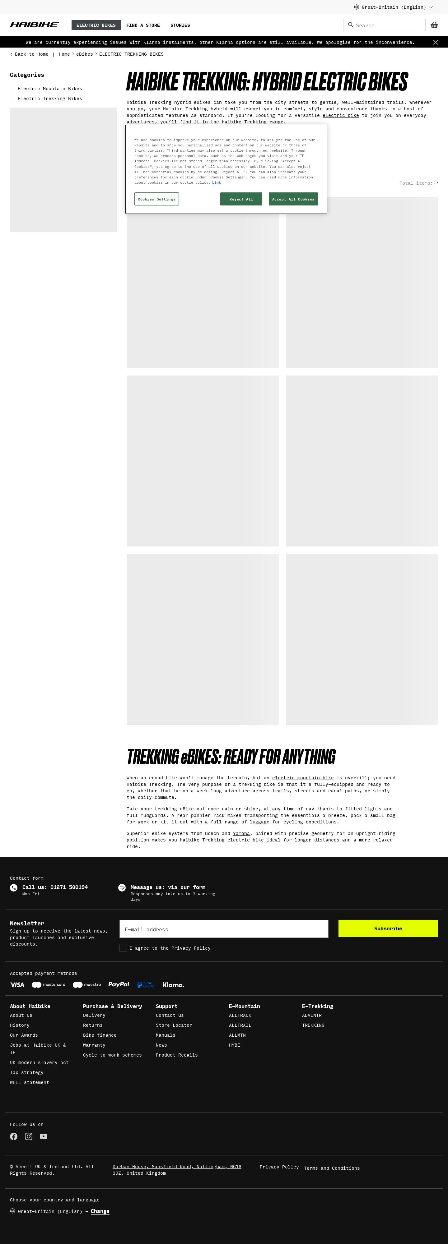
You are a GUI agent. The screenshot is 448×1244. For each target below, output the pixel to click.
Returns (93, 1025)
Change (100, 1210)
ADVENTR (312, 1015)
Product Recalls (177, 1054)
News (161, 1045)
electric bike (341, 115)
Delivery (94, 1015)
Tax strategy (27, 1072)
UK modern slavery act (39, 1062)
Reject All (241, 198)
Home (64, 54)
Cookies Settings (156, 198)
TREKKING (313, 1025)
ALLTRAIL (240, 1025)
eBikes (84, 54)
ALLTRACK (240, 1015)
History (20, 1025)
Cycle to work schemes (112, 1054)
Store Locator (174, 1025)
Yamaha (241, 833)
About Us (21, 1015)
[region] (226, 169)
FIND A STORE (143, 25)
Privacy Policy (191, 948)
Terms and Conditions (332, 1168)
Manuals (165, 1035)
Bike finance (100, 1035)
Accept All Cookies (293, 198)
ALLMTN (237, 1035)
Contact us (170, 1015)
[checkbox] (224, 947)
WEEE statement (29, 1082)
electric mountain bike (303, 777)
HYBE (234, 1045)
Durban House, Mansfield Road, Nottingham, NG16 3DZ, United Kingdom (177, 1169)
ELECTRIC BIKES (96, 25)
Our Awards (24, 1035)
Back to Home (29, 54)
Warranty (94, 1045)
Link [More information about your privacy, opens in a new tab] (216, 182)
